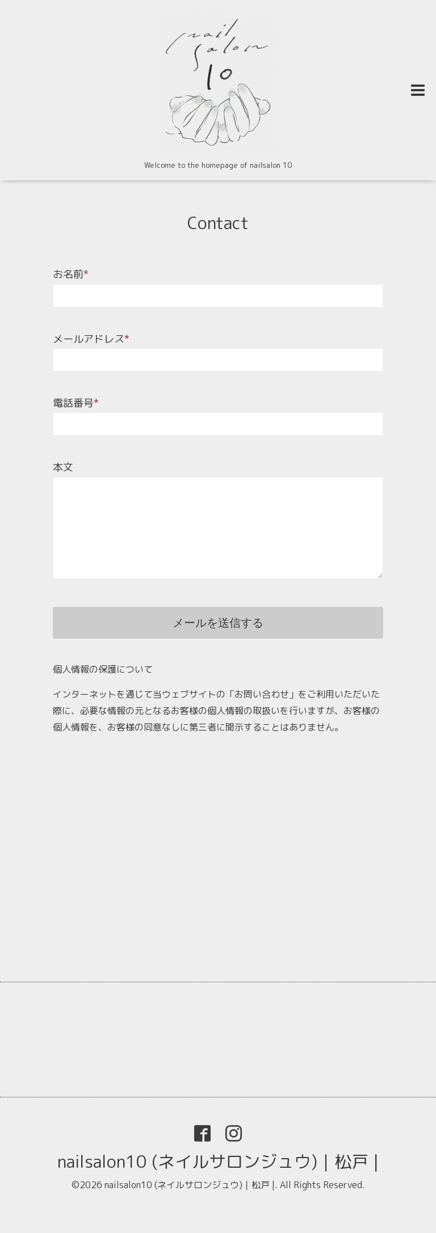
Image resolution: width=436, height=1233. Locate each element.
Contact (218, 223)
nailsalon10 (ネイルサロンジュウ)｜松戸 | (218, 1161)
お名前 (71, 274)
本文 (63, 467)
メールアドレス (91, 339)
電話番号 (76, 403)
